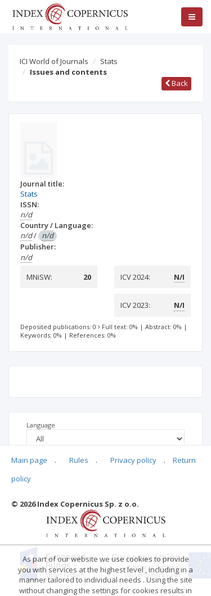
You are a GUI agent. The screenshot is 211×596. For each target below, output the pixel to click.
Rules (78, 460)
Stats (109, 61)
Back (176, 83)
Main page (29, 460)
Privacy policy (133, 460)
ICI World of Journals (54, 61)
